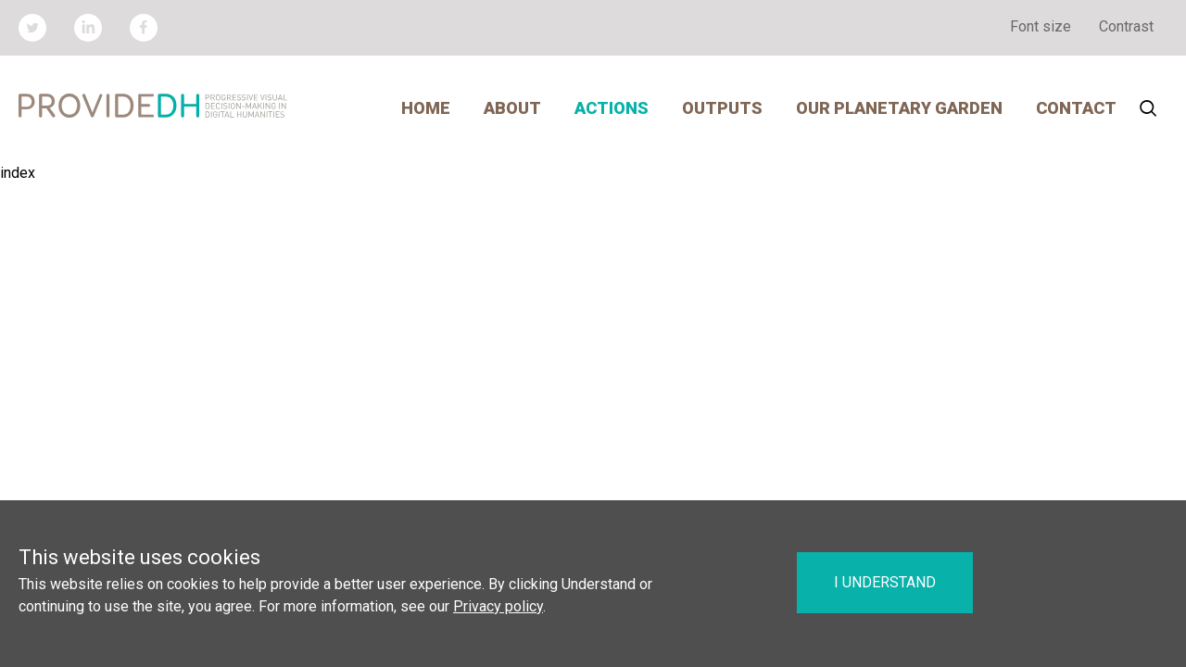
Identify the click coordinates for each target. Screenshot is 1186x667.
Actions (611, 108)
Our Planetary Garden (899, 108)
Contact (1076, 108)
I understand (885, 582)
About (512, 108)
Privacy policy (498, 606)
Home (425, 108)
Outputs (722, 108)
